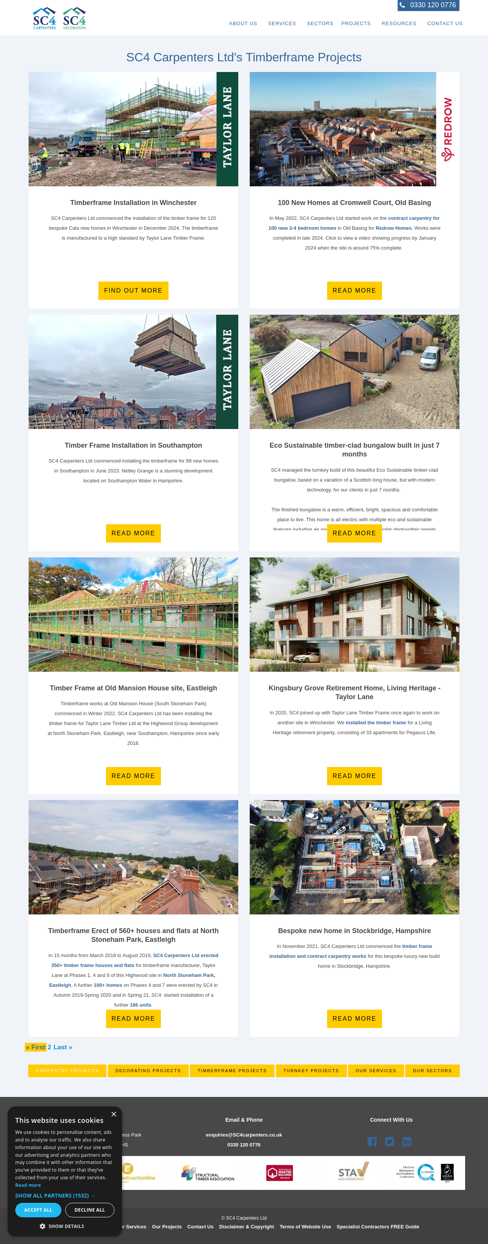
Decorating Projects (148, 1070)
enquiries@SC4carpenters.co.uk (244, 1135)
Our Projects (167, 1227)
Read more (355, 290)
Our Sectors (432, 1070)
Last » (63, 1047)
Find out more (133, 290)
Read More (134, 776)
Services (250, 21)
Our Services (376, 1070)
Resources (387, 21)
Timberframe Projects (232, 1070)
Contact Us (441, 21)
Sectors (296, 21)
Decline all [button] (90, 1210)
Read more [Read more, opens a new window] (28, 1185)
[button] (64, 1195)
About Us (203, 21)
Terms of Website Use (305, 1227)
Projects (336, 21)
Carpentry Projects (67, 1070)
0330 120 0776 (244, 1145)
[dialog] (65, 1171)
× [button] (113, 1115)
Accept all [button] (38, 1210)
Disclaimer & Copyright (246, 1227)
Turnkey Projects (311, 1070)
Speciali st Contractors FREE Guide (378, 1227)
